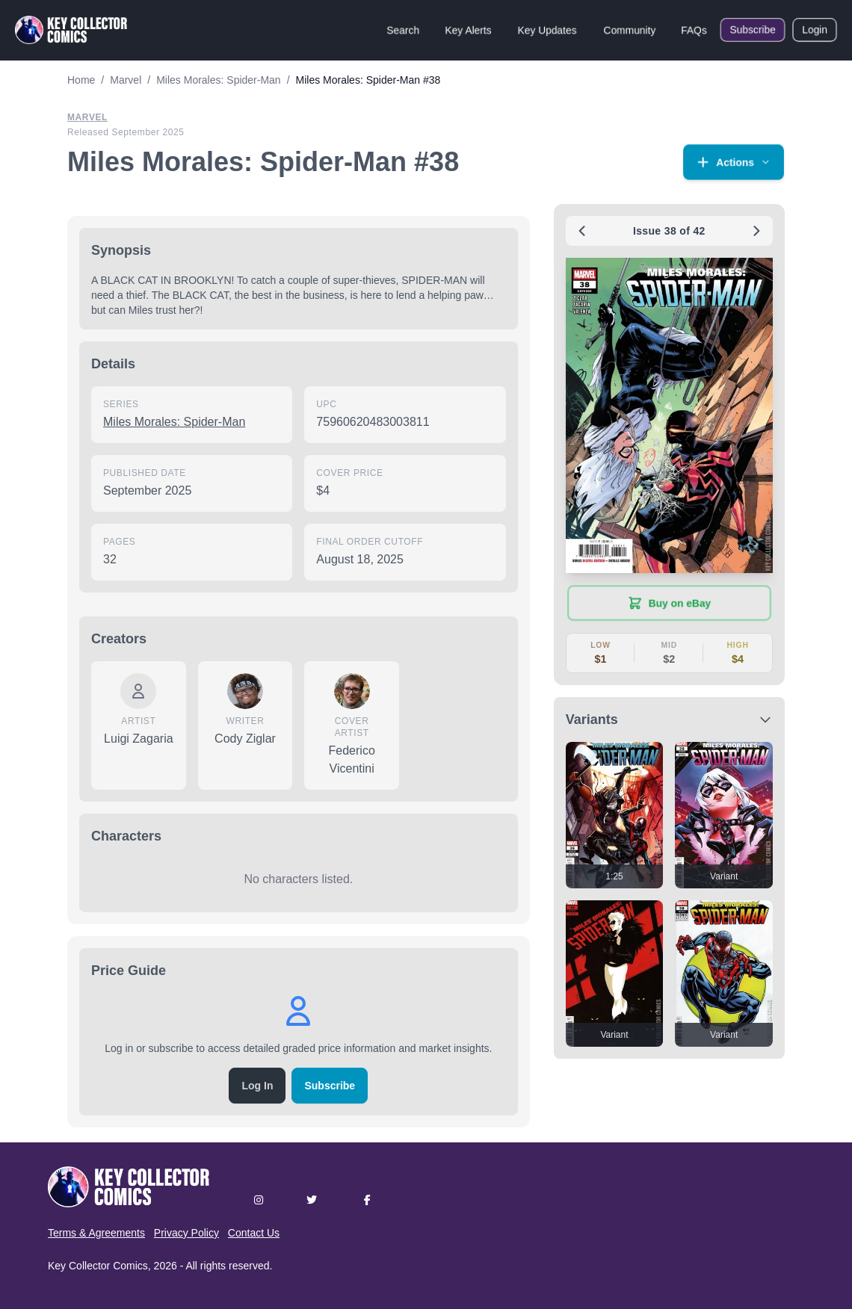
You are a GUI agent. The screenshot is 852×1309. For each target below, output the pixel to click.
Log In (257, 1086)
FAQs (694, 30)
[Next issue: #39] (756, 231)
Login (814, 30)
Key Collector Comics (98, 1266)
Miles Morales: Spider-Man (174, 421)
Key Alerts (468, 30)
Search (402, 30)
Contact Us (254, 1233)
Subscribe (752, 30)
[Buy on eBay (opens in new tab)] (669, 603)
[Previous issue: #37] (582, 231)
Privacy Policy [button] (186, 1233)
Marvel (87, 117)
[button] (733, 162)
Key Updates (547, 30)
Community (629, 30)
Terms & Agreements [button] (96, 1233)
